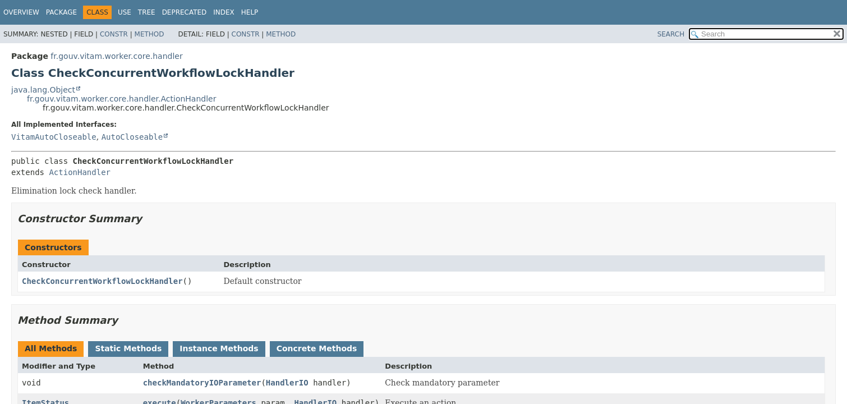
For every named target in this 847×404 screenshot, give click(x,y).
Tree (146, 12)
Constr (114, 34)
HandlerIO (287, 382)
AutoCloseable (132, 136)
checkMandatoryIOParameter (202, 382)
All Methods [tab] (51, 348)
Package (61, 12)
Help (250, 12)
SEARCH (671, 34)
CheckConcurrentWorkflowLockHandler (102, 281)
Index (223, 12)
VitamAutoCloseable (53, 136)
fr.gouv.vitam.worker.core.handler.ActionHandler (121, 98)
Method (149, 34)
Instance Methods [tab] (218, 348)
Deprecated (184, 12)
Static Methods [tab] (128, 348)
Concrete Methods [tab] (317, 348)
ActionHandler (80, 172)
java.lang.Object (43, 89)
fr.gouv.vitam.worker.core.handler (116, 56)
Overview (21, 12)
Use (124, 12)
